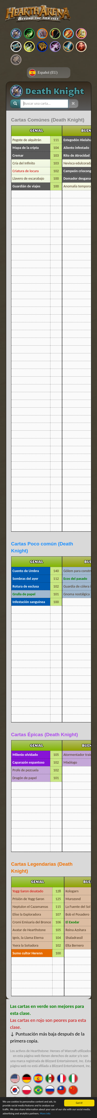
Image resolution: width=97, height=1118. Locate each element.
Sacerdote (16, 46)
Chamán (42, 46)
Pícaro (29, 46)
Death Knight (16, 33)
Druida (42, 33)
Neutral (81, 46)
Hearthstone (38, 13)
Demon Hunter (29, 33)
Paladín (81, 33)
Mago (68, 33)
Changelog (16, 59)
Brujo (55, 46)
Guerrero (68, 46)
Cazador (55, 33)
